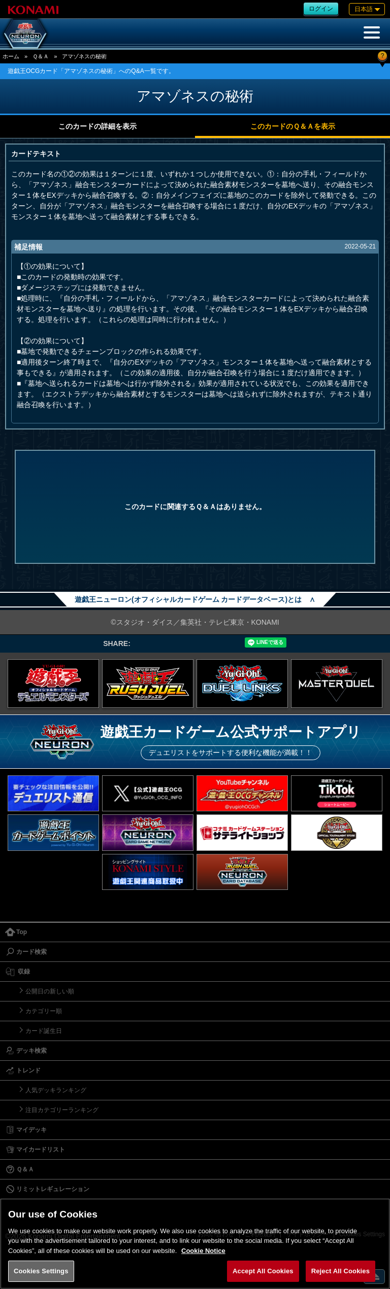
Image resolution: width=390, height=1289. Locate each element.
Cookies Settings (41, 1271)
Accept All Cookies (263, 1271)
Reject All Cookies (340, 1271)
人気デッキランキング (55, 1090)
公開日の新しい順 (49, 991)
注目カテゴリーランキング (62, 1110)
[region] (195, 1243)
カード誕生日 (43, 1030)
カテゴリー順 (43, 1011)
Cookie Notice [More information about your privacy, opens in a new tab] (203, 1251)
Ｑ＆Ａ (40, 56)
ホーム (11, 56)
